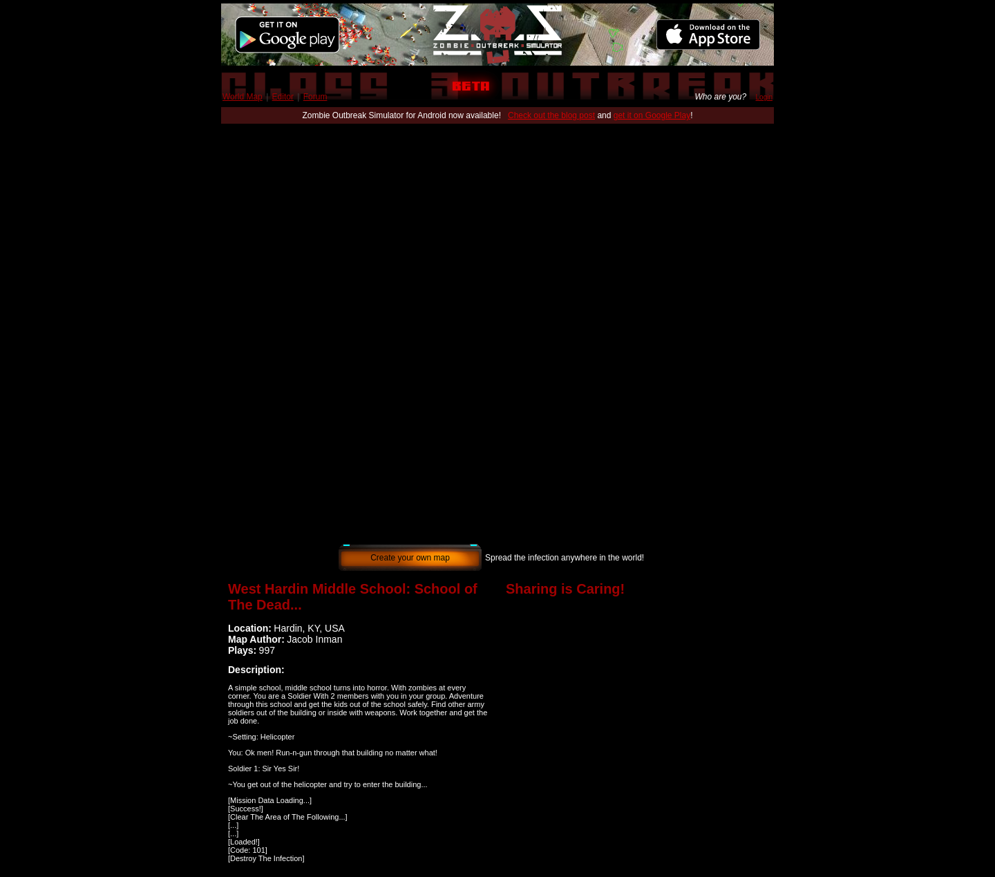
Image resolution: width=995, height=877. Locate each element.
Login (764, 97)
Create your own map (410, 558)
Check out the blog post (551, 115)
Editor (283, 97)
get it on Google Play (652, 115)
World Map (242, 97)
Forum (315, 97)
